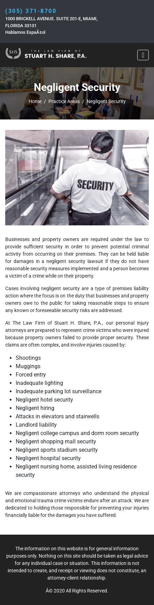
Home (35, 101)
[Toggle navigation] (143, 55)
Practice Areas (64, 101)
